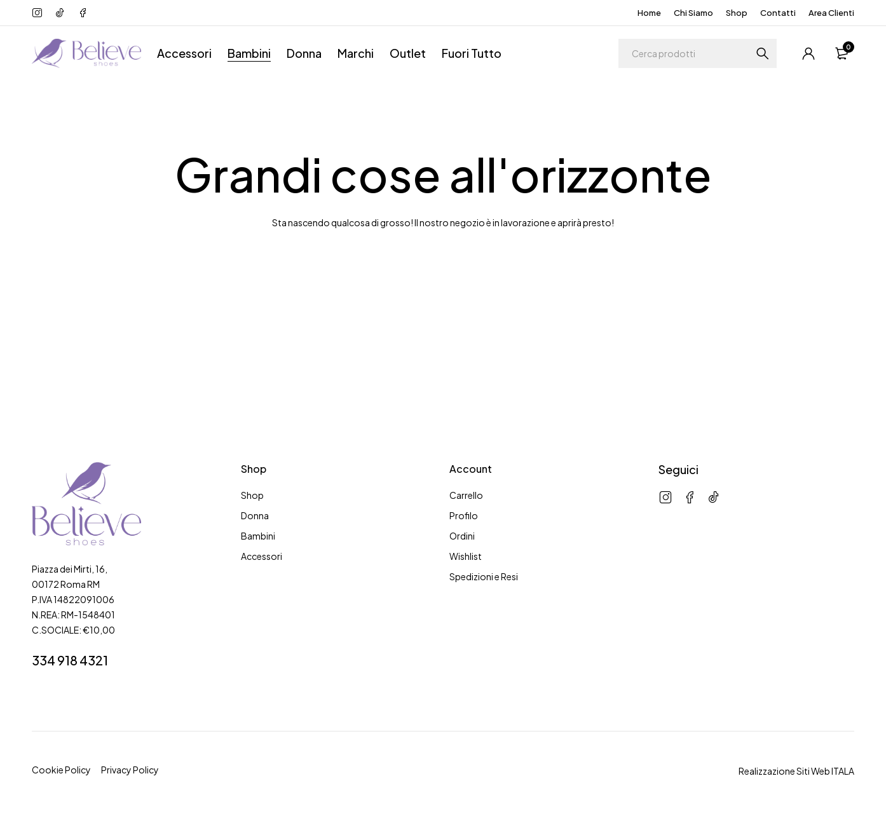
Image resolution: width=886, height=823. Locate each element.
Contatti (778, 13)
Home (649, 13)
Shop (736, 13)
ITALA (842, 771)
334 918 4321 (70, 660)
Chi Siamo (693, 13)
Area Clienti (831, 13)
